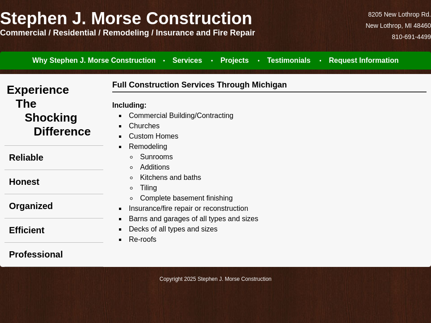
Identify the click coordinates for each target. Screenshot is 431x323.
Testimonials (289, 60)
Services (187, 60)
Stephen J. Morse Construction (126, 18)
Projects (234, 60)
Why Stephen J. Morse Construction (94, 60)
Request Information (364, 60)
